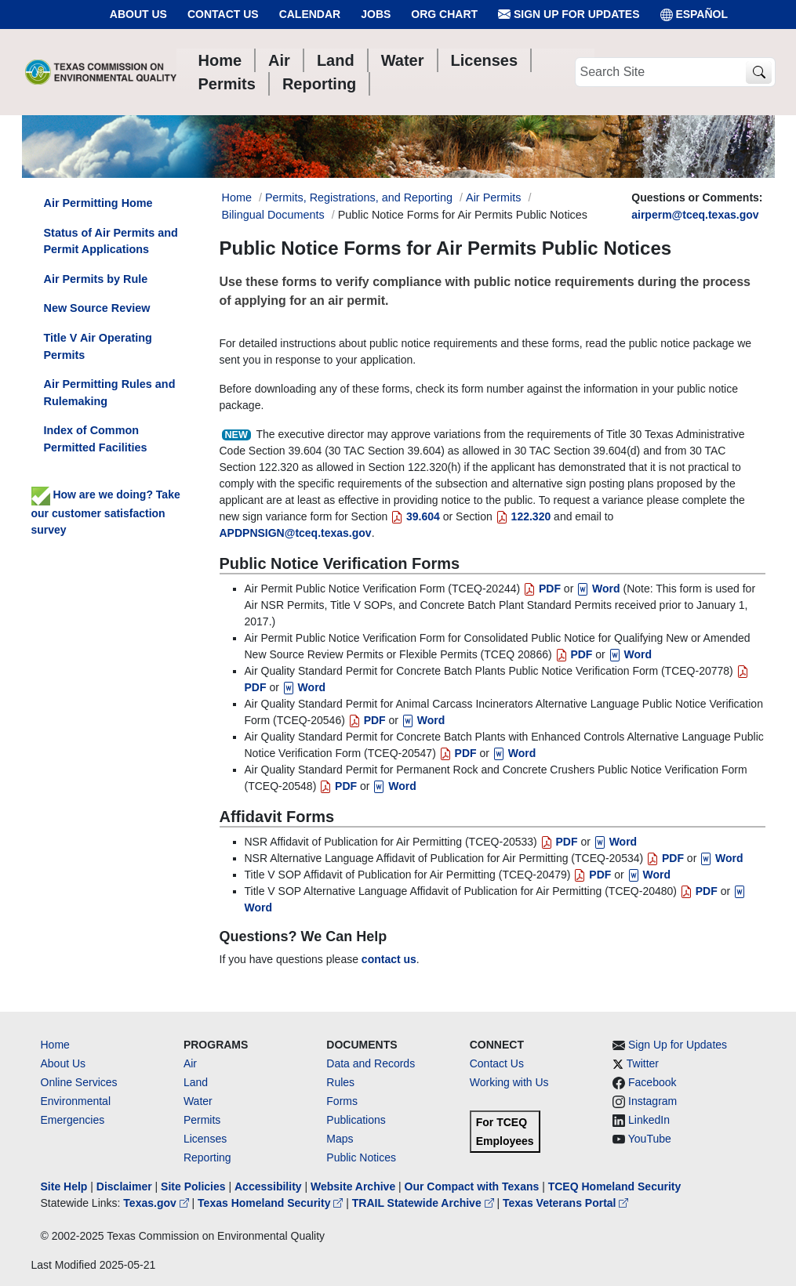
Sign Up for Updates (568, 14)
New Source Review (97, 308)
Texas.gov (157, 1203)
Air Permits (493, 197)
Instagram (652, 1101)
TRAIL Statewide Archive (424, 1203)
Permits (202, 1120)
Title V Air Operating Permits (98, 346)
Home (55, 1044)
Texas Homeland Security (272, 1203)
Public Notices (361, 1157)
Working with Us (509, 1082)
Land (196, 1082)
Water (198, 1101)
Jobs (376, 14)
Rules (340, 1082)
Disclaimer (124, 1186)
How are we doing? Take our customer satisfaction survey (105, 511)
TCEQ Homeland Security (615, 1186)
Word (598, 588)
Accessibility (269, 1186)
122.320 (523, 516)
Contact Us (223, 14)
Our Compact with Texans (472, 1186)
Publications (356, 1120)
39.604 (415, 516)
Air (190, 1063)
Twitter (643, 1063)
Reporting (207, 1157)
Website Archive (353, 1186)
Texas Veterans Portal (565, 1203)
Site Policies (193, 1186)
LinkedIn (649, 1120)
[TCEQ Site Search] (758, 72)
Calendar (310, 14)
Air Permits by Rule (96, 279)
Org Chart (444, 14)
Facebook (652, 1082)
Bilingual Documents (273, 214)
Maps (339, 1138)
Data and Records (370, 1063)
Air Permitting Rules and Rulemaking (110, 393)
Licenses (205, 1138)
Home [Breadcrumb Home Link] (237, 197)
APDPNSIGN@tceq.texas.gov (296, 533)
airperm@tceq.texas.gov (694, 214)
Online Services (79, 1082)
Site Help (64, 1186)
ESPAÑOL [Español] (694, 14)
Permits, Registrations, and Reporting (359, 197)
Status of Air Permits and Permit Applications (111, 241)
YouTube (649, 1138)
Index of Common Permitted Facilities (95, 439)
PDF (542, 588)
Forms (342, 1101)
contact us (389, 959)
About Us (138, 14)
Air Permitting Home (98, 203)
